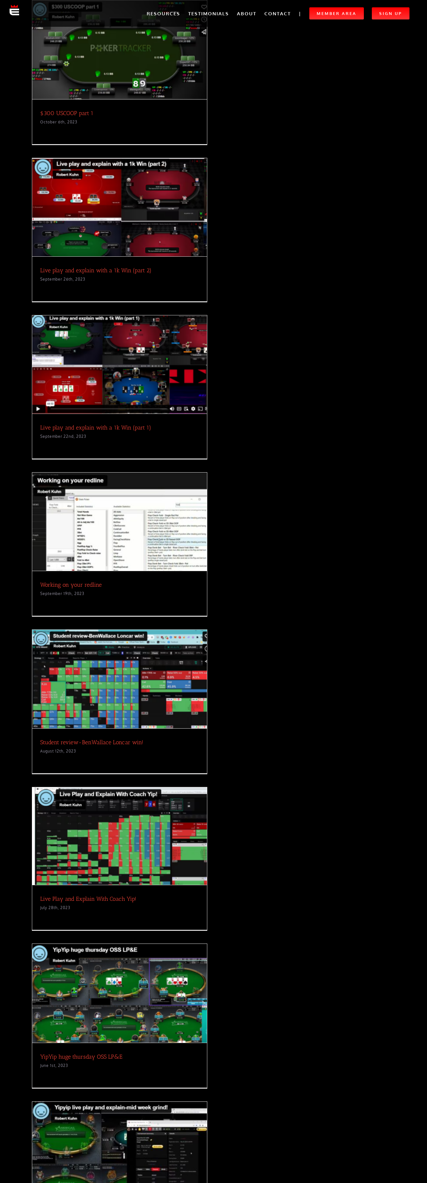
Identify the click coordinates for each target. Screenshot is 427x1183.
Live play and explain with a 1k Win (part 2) (95, 270)
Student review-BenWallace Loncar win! (91, 742)
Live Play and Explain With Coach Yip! (88, 898)
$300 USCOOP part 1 (66, 113)
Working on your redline (71, 584)
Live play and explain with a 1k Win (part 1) (95, 427)
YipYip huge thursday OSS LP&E (81, 1056)
